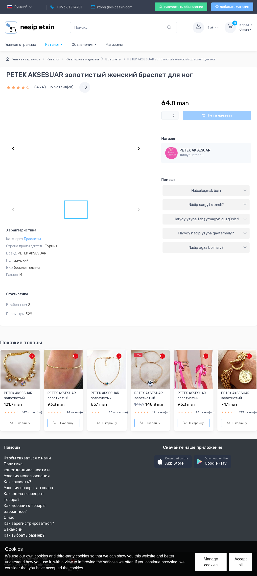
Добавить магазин (232, 7)
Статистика (17, 294)
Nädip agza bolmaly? (217, 247)
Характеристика (21, 230)
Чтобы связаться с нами (27, 458)
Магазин (168, 139)
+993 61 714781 (66, 7)
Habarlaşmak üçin (219, 190)
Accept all (240, 562)
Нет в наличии (217, 115)
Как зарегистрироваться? (29, 523)
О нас (9, 517)
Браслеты (113, 59)
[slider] (18, 87)
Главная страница (20, 44)
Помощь (168, 180)
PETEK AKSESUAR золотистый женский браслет (235, 398)
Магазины (114, 44)
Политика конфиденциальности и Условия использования (27, 470)
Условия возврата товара (28, 487)
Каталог (54, 44)
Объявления (84, 44)
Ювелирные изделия (82, 59)
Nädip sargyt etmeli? (217, 204)
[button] (173, 461)
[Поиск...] (116, 27)
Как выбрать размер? (24, 535)
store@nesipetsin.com (112, 7)
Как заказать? (17, 481)
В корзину (20, 423)
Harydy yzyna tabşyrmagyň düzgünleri (210, 219)
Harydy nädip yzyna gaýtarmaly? (212, 233)
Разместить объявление (181, 7)
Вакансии (13, 529)
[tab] (206, 191)
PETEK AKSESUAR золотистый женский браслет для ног (18, 400)
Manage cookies (211, 562)
